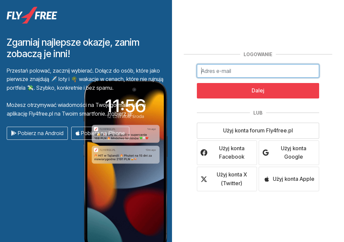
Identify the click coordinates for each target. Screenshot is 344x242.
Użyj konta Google (284, 152)
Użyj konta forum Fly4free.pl (258, 130)
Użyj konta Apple (288, 179)
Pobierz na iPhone (100, 133)
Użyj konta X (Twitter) (224, 179)
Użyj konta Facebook (223, 152)
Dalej (258, 90)
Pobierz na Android (37, 133)
